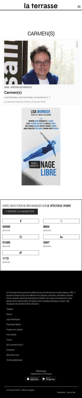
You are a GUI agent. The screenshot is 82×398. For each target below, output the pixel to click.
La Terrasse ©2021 (13, 390)
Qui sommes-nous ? (14, 344)
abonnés (20, 225)
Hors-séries (11, 334)
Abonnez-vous (12, 355)
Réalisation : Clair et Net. (66, 392)
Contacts (10, 349)
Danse (9, 314)
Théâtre (9, 309)
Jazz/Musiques (13, 319)
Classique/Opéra (13, 324)
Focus (9, 339)
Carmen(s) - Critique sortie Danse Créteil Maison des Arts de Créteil (33, 40)
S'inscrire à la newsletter (20, 212)
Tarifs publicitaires (14, 360)
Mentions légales (28, 390)
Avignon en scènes (14, 329)
